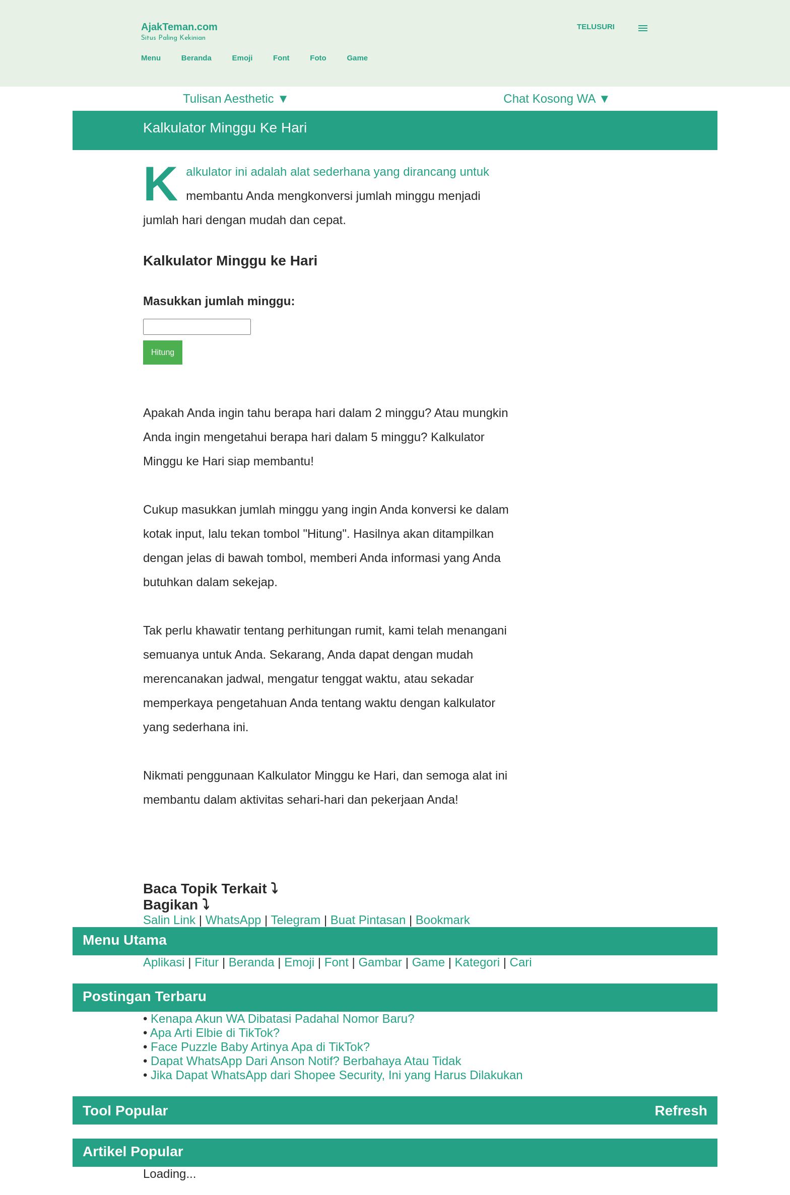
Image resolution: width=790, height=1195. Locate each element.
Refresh (680, 1110)
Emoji (242, 57)
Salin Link (169, 920)
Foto (318, 57)
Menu (151, 57)
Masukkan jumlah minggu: (219, 301)
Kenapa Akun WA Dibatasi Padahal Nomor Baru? (282, 1018)
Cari (521, 962)
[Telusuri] (596, 26)
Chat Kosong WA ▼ (556, 98)
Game (357, 57)
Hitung (162, 352)
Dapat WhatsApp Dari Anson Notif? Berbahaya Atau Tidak (306, 1061)
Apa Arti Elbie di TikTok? (215, 1032)
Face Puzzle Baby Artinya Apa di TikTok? (260, 1046)
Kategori (477, 962)
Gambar (380, 962)
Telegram (296, 920)
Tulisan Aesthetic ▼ (236, 98)
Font (281, 57)
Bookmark (443, 920)
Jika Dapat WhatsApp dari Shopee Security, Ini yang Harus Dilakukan (337, 1075)
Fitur (206, 962)
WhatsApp (233, 920)
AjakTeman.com (179, 26)
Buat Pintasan (368, 920)
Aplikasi (164, 962)
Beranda (196, 57)
